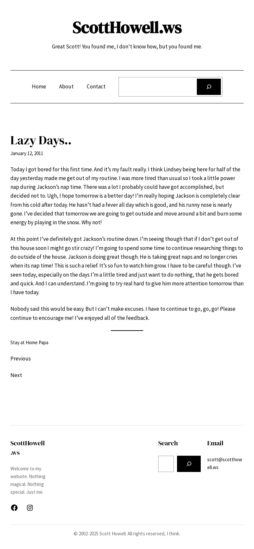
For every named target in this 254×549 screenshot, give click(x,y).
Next (16, 375)
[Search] (209, 87)
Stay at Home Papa (29, 342)
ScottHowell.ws (127, 27)
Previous (20, 358)
